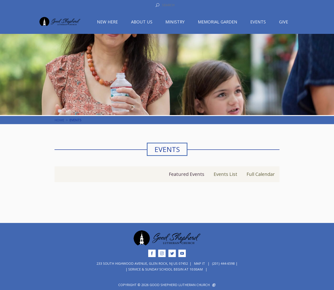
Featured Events (186, 174)
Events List (225, 174)
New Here (107, 22)
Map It (199, 263)
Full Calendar (261, 174)
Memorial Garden (217, 22)
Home (59, 120)
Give (283, 22)
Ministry (175, 22)
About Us (141, 22)
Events (258, 22)
